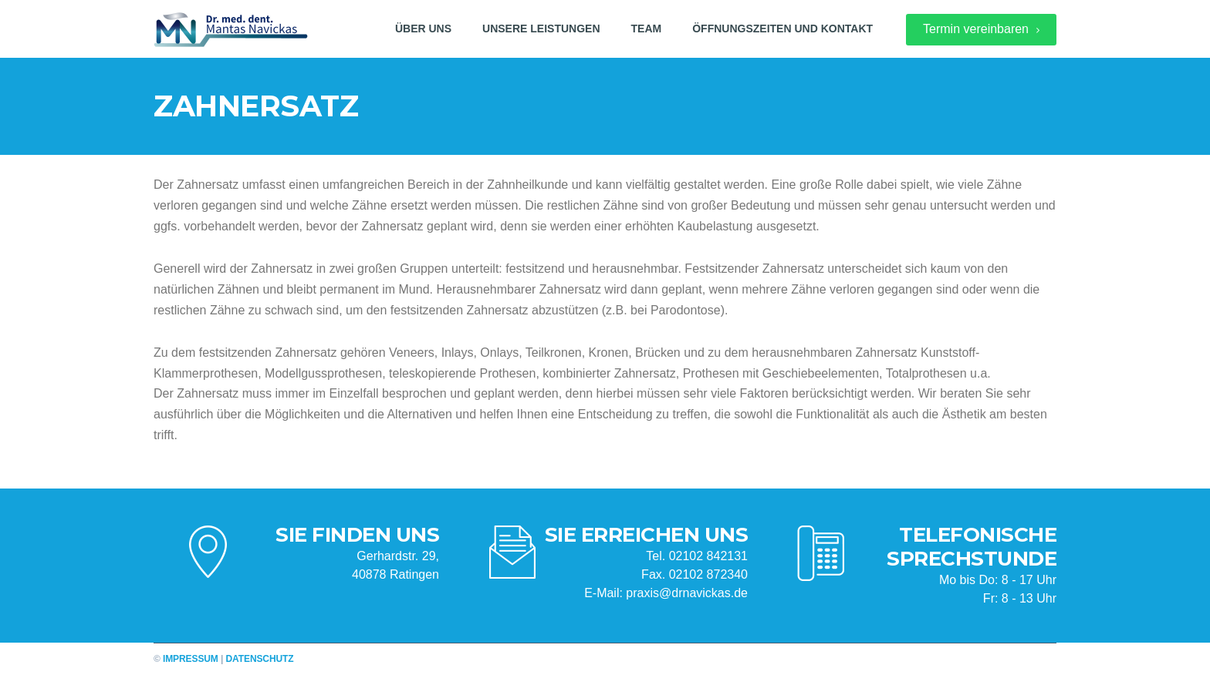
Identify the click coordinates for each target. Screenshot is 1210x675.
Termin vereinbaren (981, 28)
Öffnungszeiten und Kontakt (782, 28)
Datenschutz (260, 658)
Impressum (190, 658)
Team (646, 28)
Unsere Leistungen (541, 28)
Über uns (423, 28)
